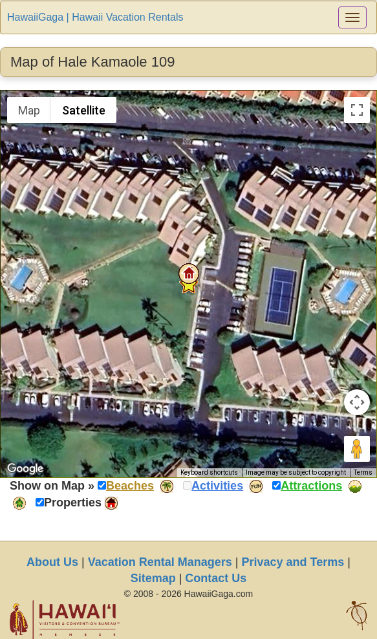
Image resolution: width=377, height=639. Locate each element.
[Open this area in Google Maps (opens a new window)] (25, 468)
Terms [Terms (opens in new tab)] (363, 472)
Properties (73, 502)
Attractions (311, 485)
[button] (188, 273)
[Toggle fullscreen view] (357, 110)
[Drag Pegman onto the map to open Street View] (357, 449)
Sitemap (153, 578)
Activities (217, 485)
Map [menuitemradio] (29, 110)
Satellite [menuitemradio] (83, 110)
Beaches (130, 485)
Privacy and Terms (293, 562)
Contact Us (215, 578)
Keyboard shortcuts (209, 472)
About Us (52, 562)
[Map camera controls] (357, 402)
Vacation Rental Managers (160, 562)
